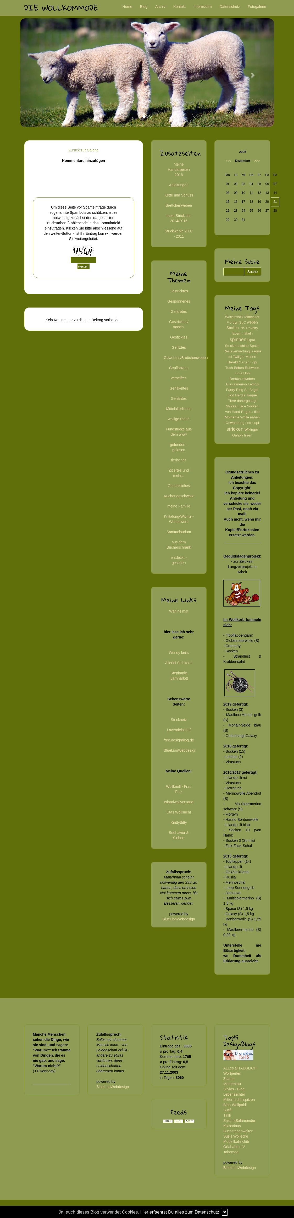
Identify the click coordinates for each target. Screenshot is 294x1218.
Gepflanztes (178, 368)
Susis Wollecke (235, 1136)
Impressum (202, 6)
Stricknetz (179, 720)
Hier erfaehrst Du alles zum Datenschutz (179, 1212)
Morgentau (232, 1084)
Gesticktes (178, 337)
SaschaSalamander (239, 1120)
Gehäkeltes (178, 388)
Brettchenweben (178, 205)
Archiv (160, 6)
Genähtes (179, 398)
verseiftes (179, 378)
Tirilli (227, 1115)
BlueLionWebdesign (180, 750)
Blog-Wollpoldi (235, 1105)
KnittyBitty (179, 822)
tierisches (178, 460)
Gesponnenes (178, 301)
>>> (257, 161)
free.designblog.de (179, 740)
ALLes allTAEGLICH (240, 1068)
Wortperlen (232, 1073)
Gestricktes (179, 291)
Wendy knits (179, 653)
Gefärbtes (179, 311)
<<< (228, 161)
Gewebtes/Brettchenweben (186, 358)
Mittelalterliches (178, 409)
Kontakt (179, 6)
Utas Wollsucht (179, 812)
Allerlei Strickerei (178, 663)
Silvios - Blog (234, 1089)
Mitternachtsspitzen (239, 1099)
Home (127, 6)
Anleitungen (178, 185)
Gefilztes (179, 347)
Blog (143, 6)
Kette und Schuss (178, 195)
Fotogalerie (257, 6)
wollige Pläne (179, 419)
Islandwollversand (178, 802)
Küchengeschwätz (179, 496)
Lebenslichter (234, 1094)
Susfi (227, 1110)
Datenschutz (230, 6)
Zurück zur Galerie (83, 150)
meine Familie (178, 506)
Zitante (229, 1079)
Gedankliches (179, 486)
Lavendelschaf (179, 730)
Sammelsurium (179, 532)
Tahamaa (230, 1152)
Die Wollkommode (61, 8)
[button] (39, 72)
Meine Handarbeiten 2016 (179, 169)
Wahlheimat (178, 611)
